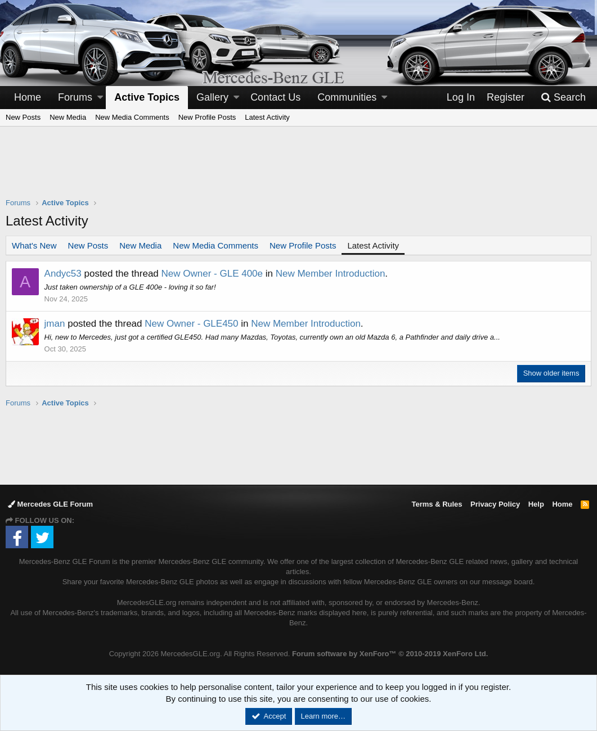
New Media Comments (132, 117)
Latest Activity (267, 117)
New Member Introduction (330, 273)
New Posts (23, 117)
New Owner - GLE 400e (212, 273)
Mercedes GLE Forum (50, 504)
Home (27, 97)
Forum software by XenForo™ (390, 653)
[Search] (563, 97)
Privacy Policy (495, 504)
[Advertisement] (299, 169)
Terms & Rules (436, 504)
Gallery (212, 97)
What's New (34, 245)
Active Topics (146, 97)
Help (536, 504)
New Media (68, 117)
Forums (75, 97)
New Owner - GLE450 (192, 323)
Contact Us (275, 97)
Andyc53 (63, 273)
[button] (100, 97)
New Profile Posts (207, 117)
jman (54, 323)
